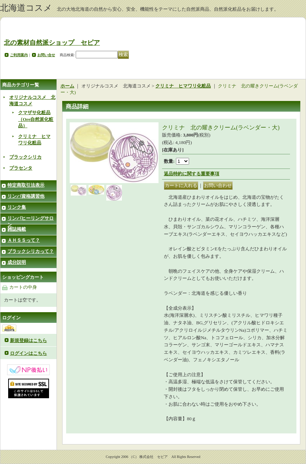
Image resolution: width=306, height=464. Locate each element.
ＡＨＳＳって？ (23, 240)
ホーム (67, 86)
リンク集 (16, 207)
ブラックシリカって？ (30, 251)
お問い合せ (46, 55)
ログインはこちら (28, 353)
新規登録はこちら (28, 340)
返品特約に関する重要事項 (191, 173)
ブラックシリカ (25, 157)
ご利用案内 (19, 55)
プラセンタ (20, 168)
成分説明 (16, 262)
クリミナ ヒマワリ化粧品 (183, 86)
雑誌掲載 (16, 229)
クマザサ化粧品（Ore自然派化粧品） (35, 119)
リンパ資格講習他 (25, 196)
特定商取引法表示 (25, 185)
